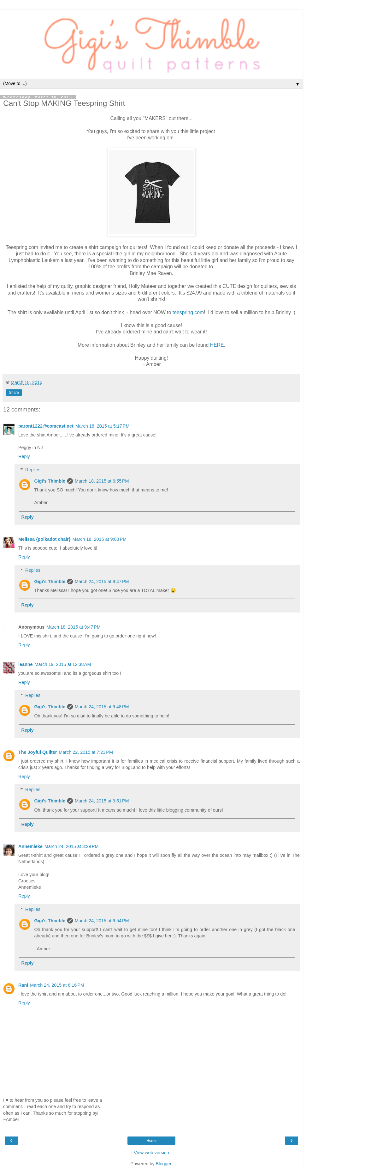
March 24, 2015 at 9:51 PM (102, 800)
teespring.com (188, 312)
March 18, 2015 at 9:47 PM (73, 627)
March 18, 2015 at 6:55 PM (102, 481)
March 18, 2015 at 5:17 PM (102, 426)
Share (14, 392)
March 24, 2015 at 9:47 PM (102, 581)
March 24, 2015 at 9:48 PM (102, 706)
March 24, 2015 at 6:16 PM (57, 985)
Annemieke (30, 846)
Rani (23, 985)
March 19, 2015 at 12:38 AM (63, 664)
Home (151, 1140)
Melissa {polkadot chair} (44, 539)
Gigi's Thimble (49, 481)
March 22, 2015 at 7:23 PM (86, 752)
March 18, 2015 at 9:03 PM (100, 539)
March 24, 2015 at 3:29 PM (71, 846)
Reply (24, 456)
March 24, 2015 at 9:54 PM (102, 920)
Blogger (163, 1163)
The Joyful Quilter (37, 752)
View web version (151, 1152)
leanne (25, 664)
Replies (32, 469)
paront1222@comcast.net (46, 426)
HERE (217, 345)
